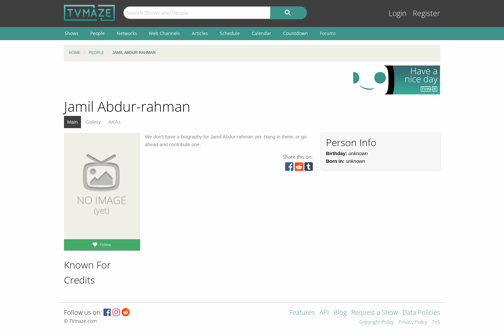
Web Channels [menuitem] (164, 33)
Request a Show (374, 313)
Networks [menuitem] (127, 33)
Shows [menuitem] (71, 33)
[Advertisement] (204, 80)
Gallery (93, 122)
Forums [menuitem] (328, 33)
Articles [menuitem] (200, 33)
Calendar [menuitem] (261, 33)
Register (426, 13)
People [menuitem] (97, 33)
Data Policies (421, 313)
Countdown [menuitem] (295, 33)
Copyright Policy (376, 322)
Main (72, 122)
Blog (340, 313)
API (324, 313)
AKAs (114, 122)
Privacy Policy (413, 322)
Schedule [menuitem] (230, 33)
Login (398, 13)
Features (302, 313)
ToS (436, 322)
